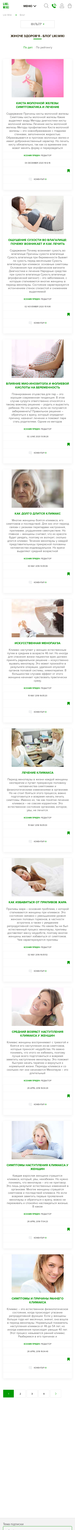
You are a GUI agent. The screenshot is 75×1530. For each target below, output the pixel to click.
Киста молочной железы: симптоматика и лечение (37, 105)
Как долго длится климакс (38, 514)
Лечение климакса (37, 773)
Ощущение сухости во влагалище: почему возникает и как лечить (37, 242)
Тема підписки (13, 1524)
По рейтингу (44, 47)
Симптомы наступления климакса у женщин (37, 1167)
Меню (29, 6)
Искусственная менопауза (37, 643)
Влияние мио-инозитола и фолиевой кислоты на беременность (37, 385)
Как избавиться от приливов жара (37, 902)
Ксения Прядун (32, 155)
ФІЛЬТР (37, 24)
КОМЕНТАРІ (40, 179)
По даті (28, 47)
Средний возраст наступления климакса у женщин (37, 1034)
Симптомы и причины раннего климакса (37, 1300)
